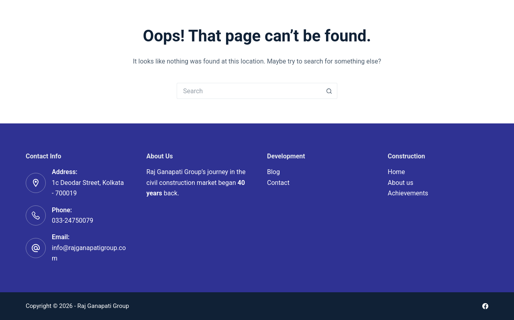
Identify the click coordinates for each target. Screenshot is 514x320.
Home (396, 172)
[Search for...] (249, 91)
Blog (273, 172)
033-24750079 (72, 220)
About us (401, 183)
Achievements (408, 193)
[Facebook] (485, 306)
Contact (278, 183)
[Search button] (329, 91)
